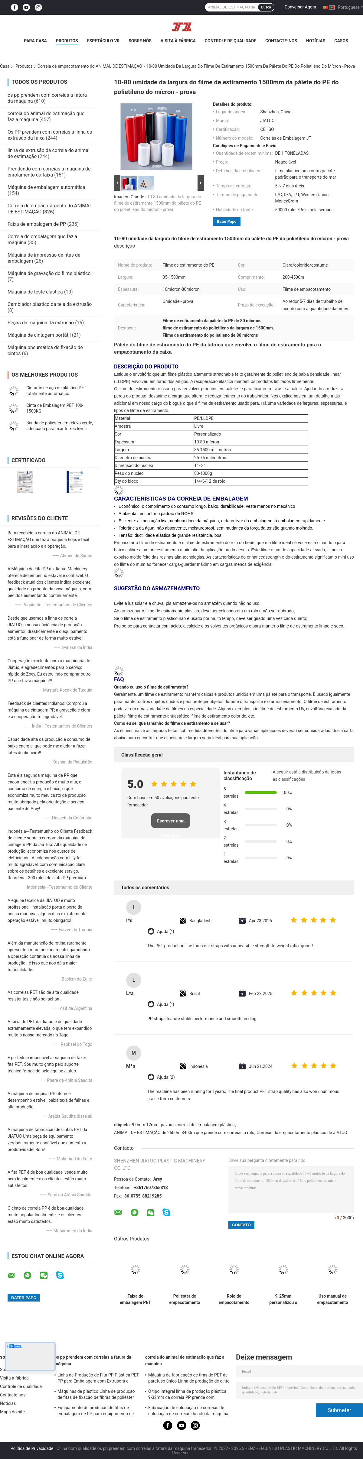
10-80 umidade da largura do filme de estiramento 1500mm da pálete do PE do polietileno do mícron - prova (157, 203)
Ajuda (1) (165, 931)
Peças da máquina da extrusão (41, 323)
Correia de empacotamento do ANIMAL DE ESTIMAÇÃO (90, 66)
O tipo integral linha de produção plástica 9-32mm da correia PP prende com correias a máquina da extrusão (187, 1395)
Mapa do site (12, 1411)
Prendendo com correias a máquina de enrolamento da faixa (49, 172)
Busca (266, 7)
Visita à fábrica (178, 40)
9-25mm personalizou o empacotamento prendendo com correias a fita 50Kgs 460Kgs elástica (283, 1299)
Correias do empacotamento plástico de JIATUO (302, 1132)
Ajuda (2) (166, 1077)
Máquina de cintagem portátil (39, 335)
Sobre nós (140, 40)
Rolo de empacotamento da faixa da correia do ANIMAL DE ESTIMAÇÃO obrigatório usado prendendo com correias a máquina (234, 1299)
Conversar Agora (300, 7)
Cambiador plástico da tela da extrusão (50, 304)
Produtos (67, 40)
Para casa (35, 40)
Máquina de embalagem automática (46, 187)
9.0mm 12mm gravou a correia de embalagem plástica (183, 1124)
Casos (341, 40)
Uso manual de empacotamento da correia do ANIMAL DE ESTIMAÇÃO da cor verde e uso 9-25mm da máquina (332, 1299)
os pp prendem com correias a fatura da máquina (92, 1360)
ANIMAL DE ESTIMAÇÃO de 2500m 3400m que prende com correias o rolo (184, 1132)
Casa (5, 66)
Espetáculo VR (103, 40)
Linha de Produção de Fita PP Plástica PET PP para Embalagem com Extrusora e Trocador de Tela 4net (98, 1379)
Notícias (315, 40)
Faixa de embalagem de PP (37, 224)
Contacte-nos (281, 40)
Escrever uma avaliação (171, 823)
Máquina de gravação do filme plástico (49, 273)
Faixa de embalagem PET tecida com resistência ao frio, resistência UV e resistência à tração (135, 1299)
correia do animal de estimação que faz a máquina (184, 1360)
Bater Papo (227, 221)
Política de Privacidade (32, 1448)
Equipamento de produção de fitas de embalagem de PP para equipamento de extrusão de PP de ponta (95, 1411)
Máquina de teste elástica (35, 292)
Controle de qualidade (230, 40)
